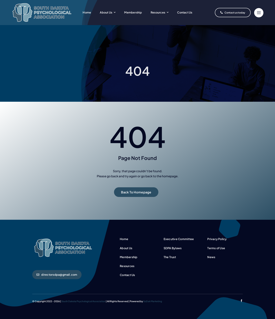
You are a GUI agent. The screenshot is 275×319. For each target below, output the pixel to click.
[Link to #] (258, 12)
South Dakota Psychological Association (83, 301)
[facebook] (241, 300)
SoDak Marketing (152, 301)
